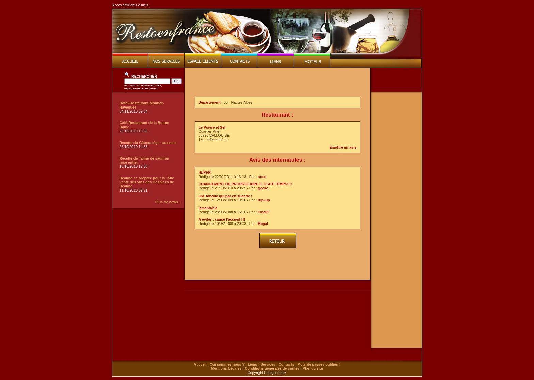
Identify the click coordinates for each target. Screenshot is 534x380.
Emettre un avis (342, 147)
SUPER (205, 172)
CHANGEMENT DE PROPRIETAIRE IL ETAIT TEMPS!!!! (245, 184)
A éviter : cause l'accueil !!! (222, 219)
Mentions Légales (226, 368)
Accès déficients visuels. (130, 5)
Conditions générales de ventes (272, 368)
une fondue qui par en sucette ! (225, 196)
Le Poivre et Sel (212, 127)
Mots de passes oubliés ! (318, 364)
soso (262, 177)
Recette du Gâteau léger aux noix (148, 143)
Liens (252, 364)
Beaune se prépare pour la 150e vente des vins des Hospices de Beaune (147, 182)
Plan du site (313, 368)
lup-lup (264, 200)
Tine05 (263, 212)
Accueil (200, 364)
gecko (263, 188)
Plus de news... (168, 202)
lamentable (208, 208)
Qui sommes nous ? (227, 364)
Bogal (263, 223)
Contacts (286, 364)
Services (268, 364)
